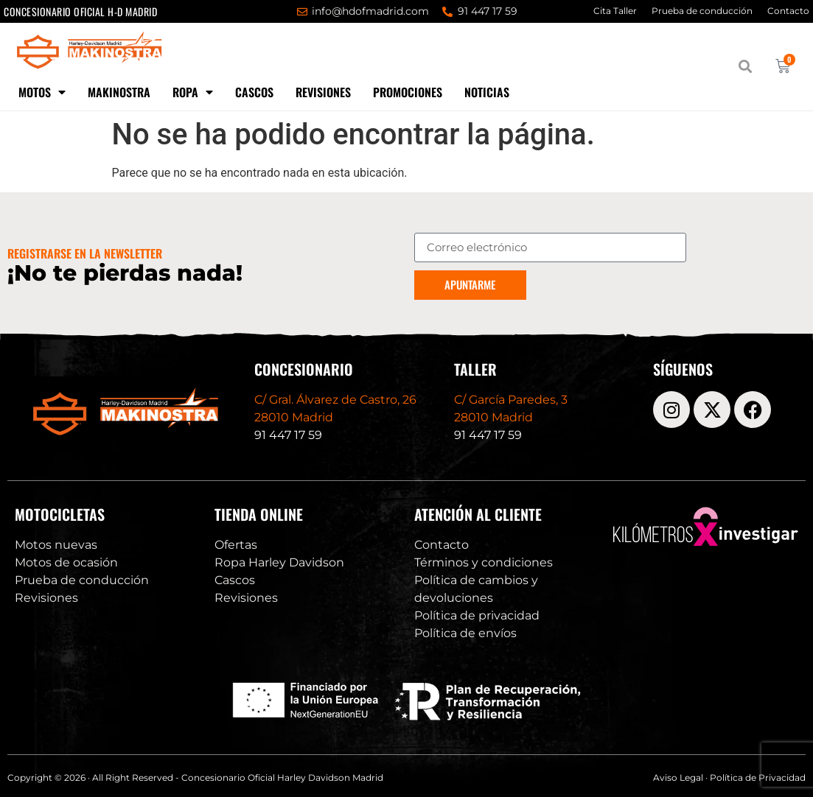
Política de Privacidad (758, 777)
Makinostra (119, 92)
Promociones (407, 92)
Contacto (788, 10)
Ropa (192, 92)
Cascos (254, 92)
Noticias (486, 92)
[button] (745, 67)
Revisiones (323, 92)
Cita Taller (615, 10)
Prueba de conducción (702, 10)
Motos (42, 92)
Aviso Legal (678, 777)
